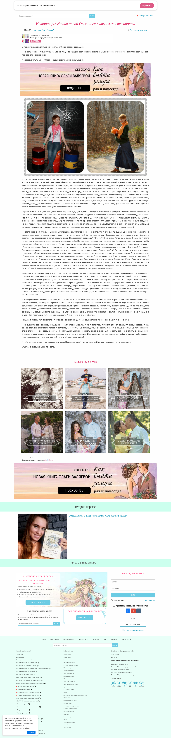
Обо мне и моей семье (70, 655)
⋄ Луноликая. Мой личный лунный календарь (30, 638)
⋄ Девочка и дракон (22, 658)
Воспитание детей (69, 617)
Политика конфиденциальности (132, 584)
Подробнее (38, 557)
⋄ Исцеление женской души (24, 629)
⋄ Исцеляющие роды (22, 679)
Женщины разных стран (71, 639)
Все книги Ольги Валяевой (71, 38)
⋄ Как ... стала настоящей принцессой (27, 653)
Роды (65, 674)
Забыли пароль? (150, 554)
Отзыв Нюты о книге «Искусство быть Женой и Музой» (84, 486)
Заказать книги (66, 594)
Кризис (66, 647)
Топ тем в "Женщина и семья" (120, 624)
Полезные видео (69, 666)
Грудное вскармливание (71, 620)
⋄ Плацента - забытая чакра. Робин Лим (28, 673)
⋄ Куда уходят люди (22, 667)
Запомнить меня (117, 555)
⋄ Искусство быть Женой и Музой (26, 620)
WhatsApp (141, 639)
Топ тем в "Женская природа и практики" (123, 621)
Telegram (118, 639)
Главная (36, 594)
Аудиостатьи (67, 609)
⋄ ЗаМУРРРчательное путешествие (27, 655)
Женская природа (69, 625)
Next (155, 495)
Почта (113, 639)
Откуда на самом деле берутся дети (27, 650)
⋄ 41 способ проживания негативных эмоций (29, 688)
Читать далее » (51, 509)
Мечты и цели (68, 652)
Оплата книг (19, 609)
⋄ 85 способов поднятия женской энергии (28, 685)
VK (124, 639)
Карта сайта (132, 594)
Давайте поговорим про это (25, 641)
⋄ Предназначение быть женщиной (26, 617)
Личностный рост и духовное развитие (75, 650)
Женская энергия (69, 628)
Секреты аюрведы (69, 677)
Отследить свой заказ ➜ (24, 614)
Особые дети (67, 658)
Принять (31, 732)
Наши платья (84, 594)
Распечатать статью (138, 30)
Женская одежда (69, 622)
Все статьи (50, 594)
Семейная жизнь (69, 679)
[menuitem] (38, 609)
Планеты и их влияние (70, 663)
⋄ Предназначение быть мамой (25, 626)
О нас (108, 594)
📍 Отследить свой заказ (145, 16)
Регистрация (133, 579)
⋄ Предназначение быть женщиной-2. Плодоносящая (32, 623)
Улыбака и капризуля (23, 644)
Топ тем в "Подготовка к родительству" (122, 629)
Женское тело (68, 633)
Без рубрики (67, 611)
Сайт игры (114, 611)
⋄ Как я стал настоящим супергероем (27, 661)
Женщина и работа (69, 636)
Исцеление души (69, 644)
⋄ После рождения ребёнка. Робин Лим (28, 676)
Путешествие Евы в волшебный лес (27, 647)
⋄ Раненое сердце (21, 670)
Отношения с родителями (71, 660)
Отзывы (97, 594)
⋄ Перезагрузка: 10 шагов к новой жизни (28, 635)
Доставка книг (20, 611)
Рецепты (66, 668)
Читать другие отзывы (85, 517)
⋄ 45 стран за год (21, 682)
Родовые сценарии (69, 671)
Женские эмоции (69, 630)
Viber (135, 639)
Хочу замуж (67, 682)
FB (130, 639)
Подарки (119, 594)
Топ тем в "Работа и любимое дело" (122, 627)
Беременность (68, 614)
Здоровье (66, 641)
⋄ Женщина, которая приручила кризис (28, 632)
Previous (16, 495)
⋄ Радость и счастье (22, 664)
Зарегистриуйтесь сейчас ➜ (119, 618)
